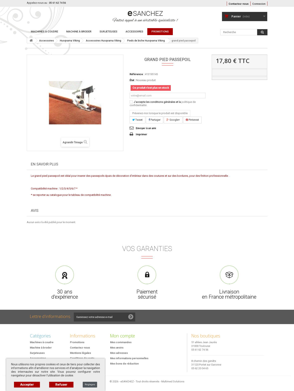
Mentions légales (80, 352)
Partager (154, 119)
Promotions (77, 342)
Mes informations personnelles (129, 358)
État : (132, 80)
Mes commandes (120, 342)
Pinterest (192, 119)
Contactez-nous (239, 3)
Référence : (137, 74)
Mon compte (122, 336)
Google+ (173, 119)
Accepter (27, 384)
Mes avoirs (116, 347)
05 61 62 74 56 (199, 349)
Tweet (137, 119)
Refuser (61, 384)
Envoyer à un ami (146, 128)
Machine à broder (78, 31)
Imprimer (141, 134)
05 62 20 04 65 (199, 368)
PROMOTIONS (160, 31)
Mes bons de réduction (124, 363)
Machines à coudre (44, 31)
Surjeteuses (108, 31)
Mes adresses (119, 352)
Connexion (258, 3)
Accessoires (134, 31)
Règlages (90, 384)
